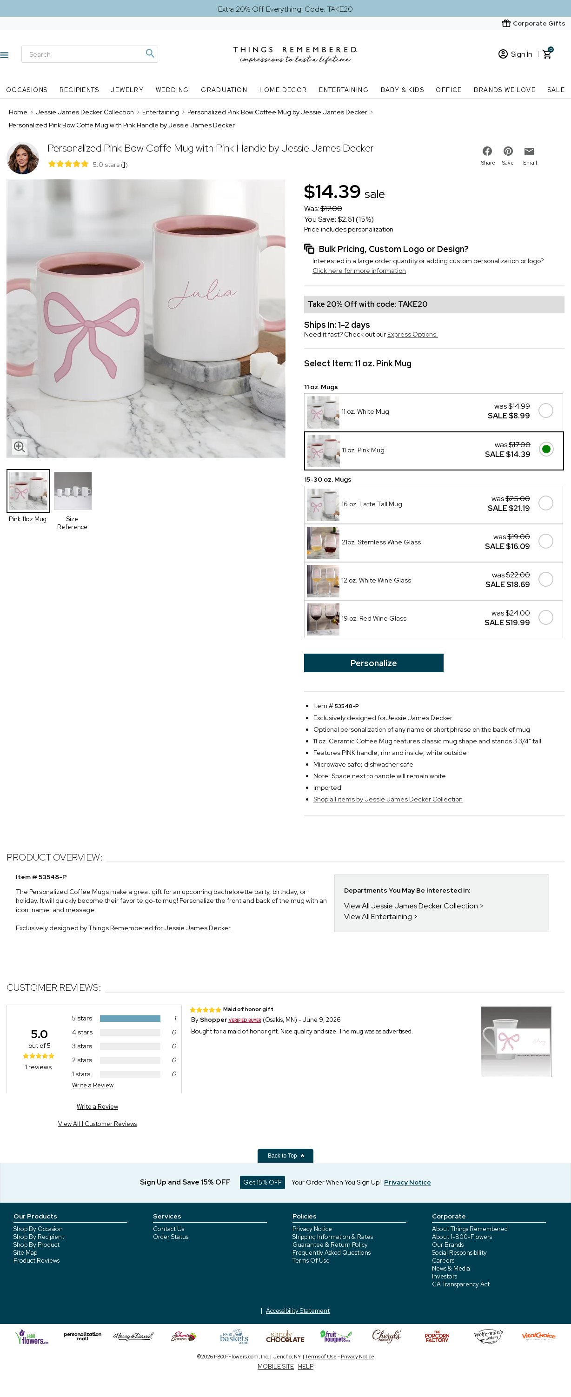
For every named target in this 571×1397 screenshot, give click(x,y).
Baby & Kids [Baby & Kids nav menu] (402, 90)
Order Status (170, 1237)
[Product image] (146, 319)
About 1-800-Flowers (462, 1237)
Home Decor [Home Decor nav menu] (283, 90)
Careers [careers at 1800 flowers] (443, 1261)
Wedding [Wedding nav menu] (172, 90)
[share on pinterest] (508, 151)
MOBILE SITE (276, 1367)
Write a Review (92, 1085)
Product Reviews (36, 1261)
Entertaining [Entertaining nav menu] (344, 90)
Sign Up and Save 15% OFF (185, 1182)
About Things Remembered (470, 1229)
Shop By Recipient (38, 1237)
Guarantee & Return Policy (330, 1245)
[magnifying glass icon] (19, 446)
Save (508, 162)
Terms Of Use (311, 1261)
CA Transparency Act (461, 1284)
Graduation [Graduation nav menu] (224, 90)
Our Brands (448, 1245)
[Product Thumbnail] (28, 491)
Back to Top (286, 1155)
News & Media (451, 1268)
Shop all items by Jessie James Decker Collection (388, 799)
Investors (444, 1276)
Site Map (25, 1253)
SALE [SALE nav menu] (556, 90)
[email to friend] (529, 151)
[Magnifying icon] (149, 53)
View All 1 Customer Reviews (97, 1124)
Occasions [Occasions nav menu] (27, 90)
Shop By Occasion (38, 1229)
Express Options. (412, 334)
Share (488, 162)
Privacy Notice (312, 1229)
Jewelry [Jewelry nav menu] (127, 90)
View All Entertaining (378, 916)
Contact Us (168, 1229)
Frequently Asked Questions (331, 1253)
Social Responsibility (459, 1253)
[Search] (89, 54)
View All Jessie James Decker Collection (411, 906)
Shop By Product (36, 1245)
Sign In (515, 54)
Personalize (374, 663)
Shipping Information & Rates (332, 1237)
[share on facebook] (487, 151)
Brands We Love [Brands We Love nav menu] (505, 90)
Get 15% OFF (262, 1182)
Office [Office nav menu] (449, 90)
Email (530, 162)
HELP (305, 1367)
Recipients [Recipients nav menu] (79, 90)
